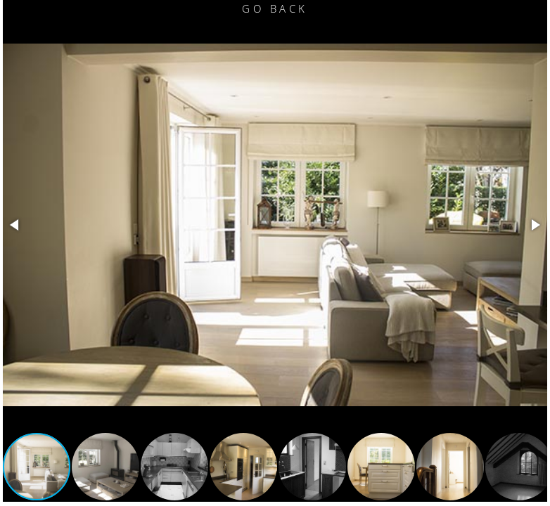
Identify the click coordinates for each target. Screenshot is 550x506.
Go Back (275, 8)
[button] (15, 225)
